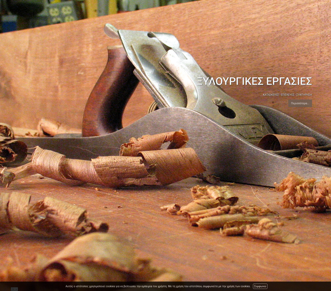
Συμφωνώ (260, 286)
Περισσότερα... (300, 103)
